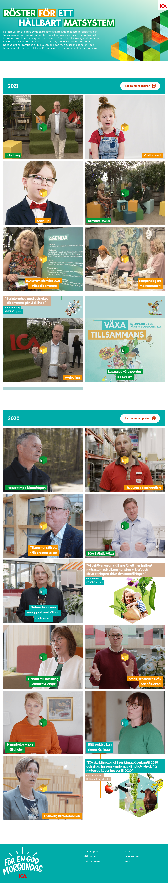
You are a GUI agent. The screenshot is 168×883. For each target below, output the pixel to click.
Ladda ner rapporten (137, 85)
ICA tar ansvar (92, 861)
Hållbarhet (90, 856)
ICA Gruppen (91, 851)
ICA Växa (129, 851)
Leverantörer (132, 856)
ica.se (127, 861)
